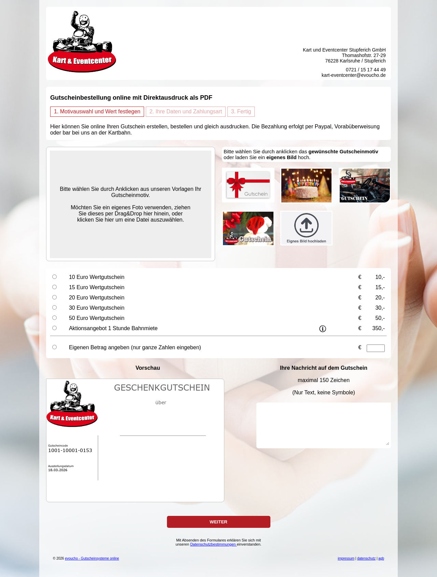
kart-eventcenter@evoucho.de (354, 75)
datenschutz (366, 558)
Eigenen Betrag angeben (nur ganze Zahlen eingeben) (135, 347)
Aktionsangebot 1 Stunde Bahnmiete (113, 328)
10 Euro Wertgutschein (96, 277)
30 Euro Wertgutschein (96, 308)
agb (381, 558)
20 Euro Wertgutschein (96, 297)
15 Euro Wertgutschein (96, 287)
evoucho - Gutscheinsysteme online (92, 558)
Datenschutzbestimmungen (213, 544)
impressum (346, 558)
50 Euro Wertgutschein (96, 318)
